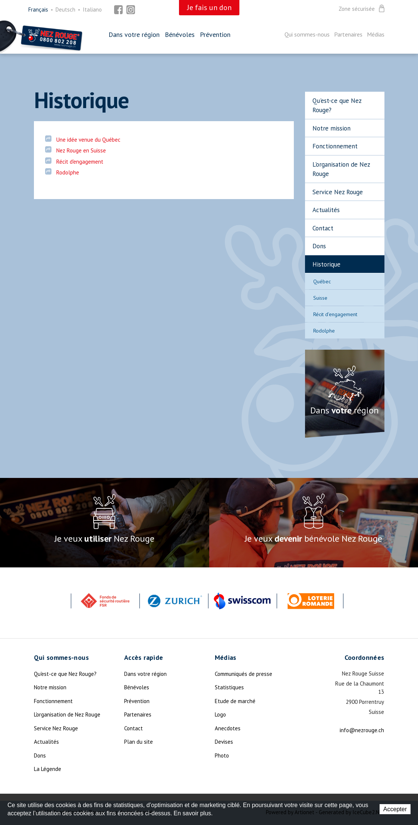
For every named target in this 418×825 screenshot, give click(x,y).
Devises (224, 741)
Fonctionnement (335, 146)
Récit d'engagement (335, 314)
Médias (375, 34)
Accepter (395, 809)
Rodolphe (324, 330)
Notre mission (331, 128)
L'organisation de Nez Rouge (341, 169)
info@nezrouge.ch (362, 730)
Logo (220, 714)
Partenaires (348, 34)
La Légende (47, 768)
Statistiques (229, 687)
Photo (222, 755)
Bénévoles (180, 34)
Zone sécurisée (362, 9)
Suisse (320, 298)
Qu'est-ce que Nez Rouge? (337, 105)
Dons (319, 246)
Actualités (326, 210)
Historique (326, 264)
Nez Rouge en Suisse (81, 150)
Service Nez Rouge (337, 192)
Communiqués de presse (243, 673)
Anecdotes (228, 728)
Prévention (215, 34)
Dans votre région (134, 34)
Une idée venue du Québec (88, 139)
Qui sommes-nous (307, 34)
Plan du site (138, 741)
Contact (322, 228)
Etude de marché (235, 701)
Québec (322, 281)
